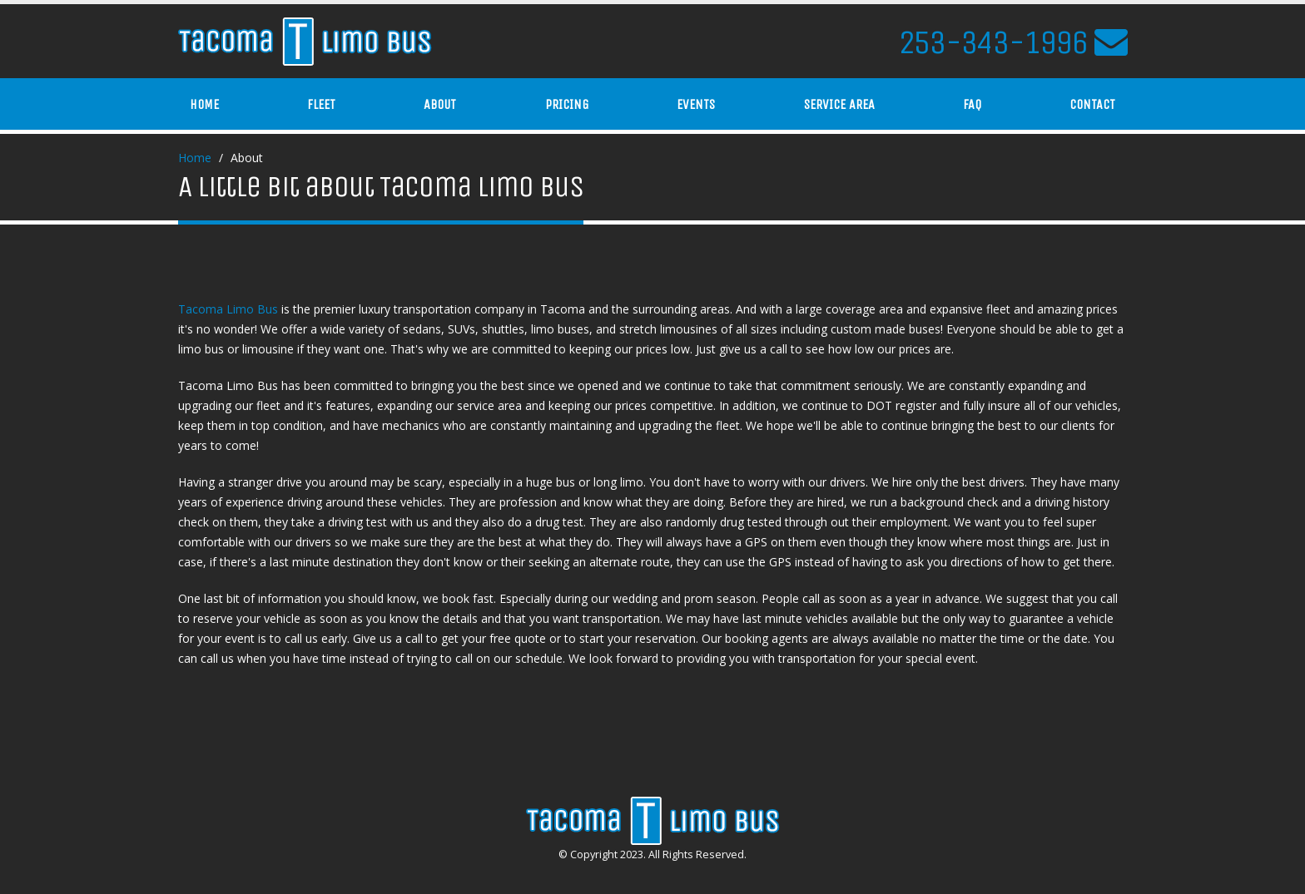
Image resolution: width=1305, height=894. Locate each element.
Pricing (566, 104)
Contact (1092, 104)
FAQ (972, 104)
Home (204, 104)
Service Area (839, 104)
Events (696, 104)
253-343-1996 (993, 42)
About (440, 104)
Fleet (321, 104)
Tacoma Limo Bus (228, 309)
